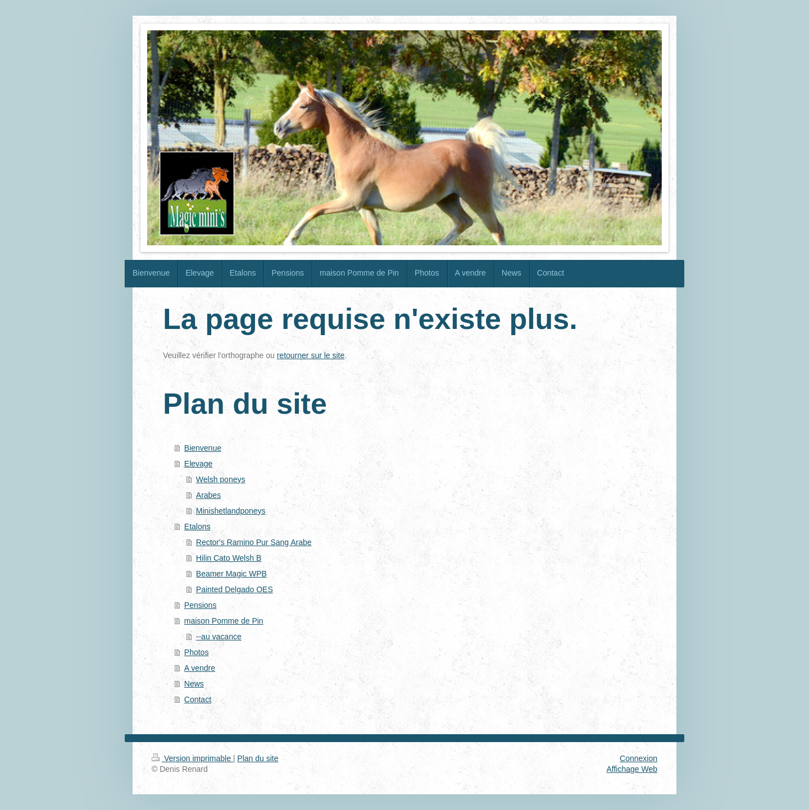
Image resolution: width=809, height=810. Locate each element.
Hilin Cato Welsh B (228, 557)
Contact (197, 699)
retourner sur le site (311, 355)
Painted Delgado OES (234, 589)
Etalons (197, 526)
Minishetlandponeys (231, 510)
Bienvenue (202, 447)
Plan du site (257, 758)
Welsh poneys (221, 479)
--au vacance (219, 636)
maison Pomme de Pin (223, 620)
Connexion (638, 758)
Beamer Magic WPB (231, 573)
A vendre (199, 667)
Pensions (200, 605)
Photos (196, 652)
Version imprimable (192, 758)
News (194, 683)
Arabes (208, 495)
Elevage (198, 463)
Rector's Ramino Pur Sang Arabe (254, 542)
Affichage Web (631, 769)
